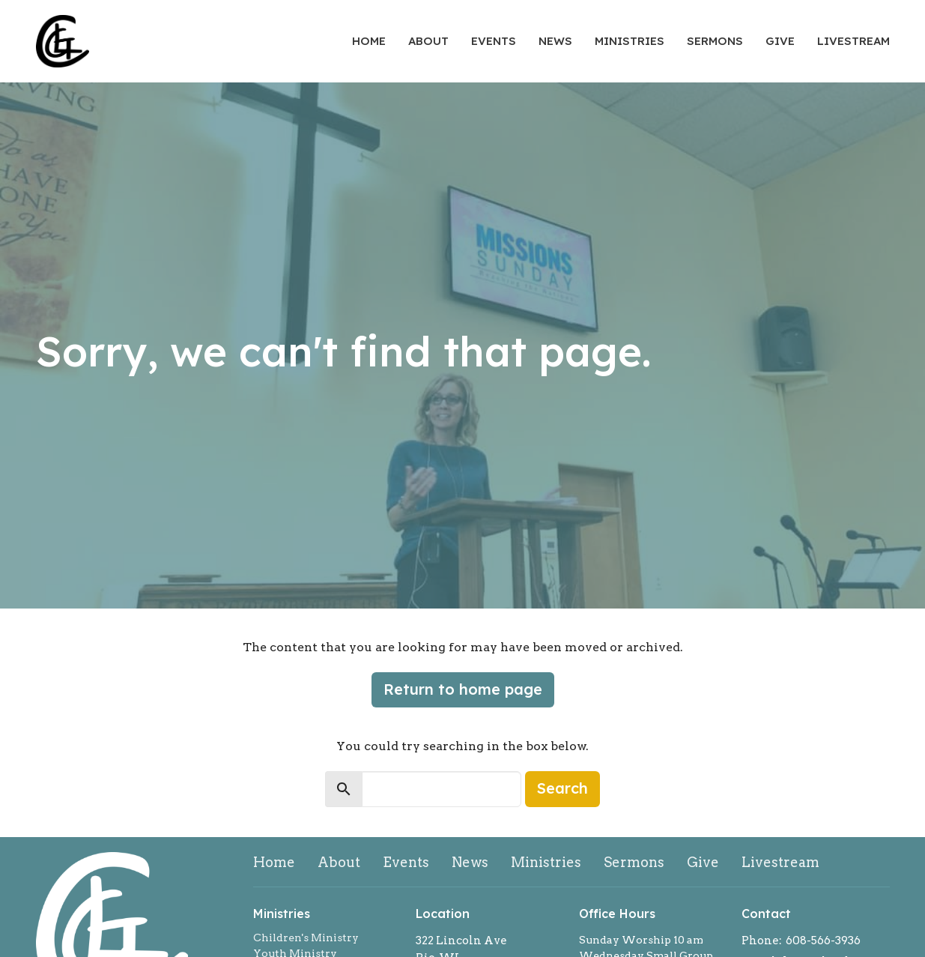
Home (369, 41)
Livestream (853, 41)
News (555, 41)
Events (493, 41)
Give (780, 41)
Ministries (629, 41)
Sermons (715, 41)
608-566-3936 (823, 940)
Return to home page (462, 689)
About (428, 41)
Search (562, 788)
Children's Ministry (306, 938)
